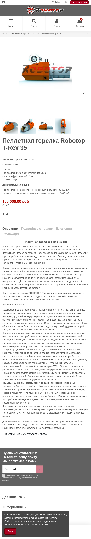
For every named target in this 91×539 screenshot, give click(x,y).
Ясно (10, 531)
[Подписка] (39, 469)
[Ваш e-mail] (19, 469)
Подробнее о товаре (37, 228)
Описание (10, 228)
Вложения (64, 228)
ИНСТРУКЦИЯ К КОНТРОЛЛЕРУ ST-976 (26, 434)
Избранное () (59, 2)
